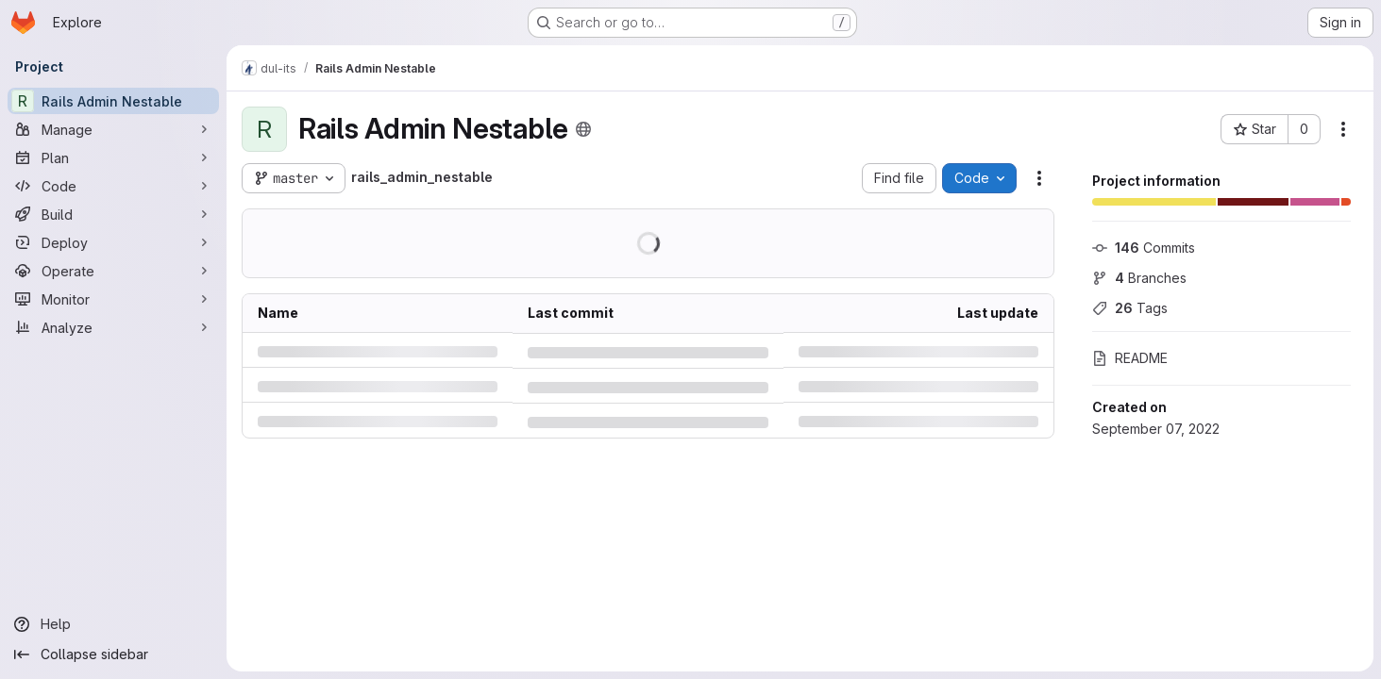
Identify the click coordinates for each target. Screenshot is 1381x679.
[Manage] (113, 129)
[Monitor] (113, 299)
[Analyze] (113, 327)
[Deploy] (113, 242)
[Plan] (113, 157)
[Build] (113, 214)
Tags (1130, 308)
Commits (1143, 248)
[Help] (113, 624)
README (1130, 358)
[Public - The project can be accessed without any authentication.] (583, 129)
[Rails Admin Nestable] (113, 101)
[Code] (113, 186)
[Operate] (113, 270)
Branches (1139, 278)
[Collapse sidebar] (113, 654)
